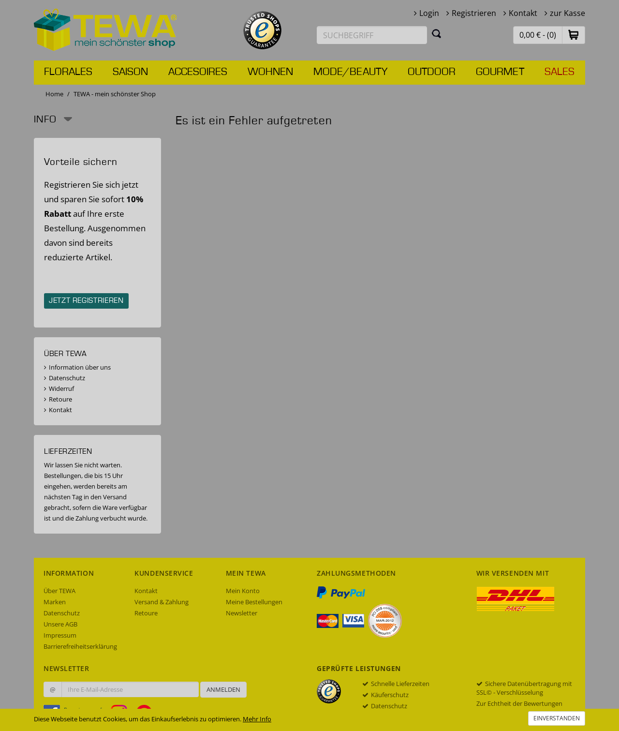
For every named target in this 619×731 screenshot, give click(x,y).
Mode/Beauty (350, 72)
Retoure (60, 399)
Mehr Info (257, 719)
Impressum (60, 635)
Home (54, 94)
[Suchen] (436, 33)
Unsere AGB (60, 624)
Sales (560, 72)
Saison (130, 72)
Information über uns (80, 367)
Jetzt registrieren (86, 301)
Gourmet (500, 72)
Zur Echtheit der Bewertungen (519, 703)
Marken (55, 601)
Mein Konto (243, 590)
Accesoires (197, 72)
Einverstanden (556, 718)
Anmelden (223, 689)
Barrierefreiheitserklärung (80, 646)
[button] (573, 35)
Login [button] (429, 13)
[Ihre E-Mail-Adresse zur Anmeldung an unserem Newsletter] (130, 689)
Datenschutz (67, 377)
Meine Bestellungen (254, 601)
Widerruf (61, 388)
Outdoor (432, 72)
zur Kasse (567, 13)
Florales (68, 72)
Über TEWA (59, 590)
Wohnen (270, 72)
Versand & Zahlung (161, 601)
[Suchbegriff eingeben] (372, 35)
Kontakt (523, 13)
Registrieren (474, 13)
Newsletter (241, 613)
